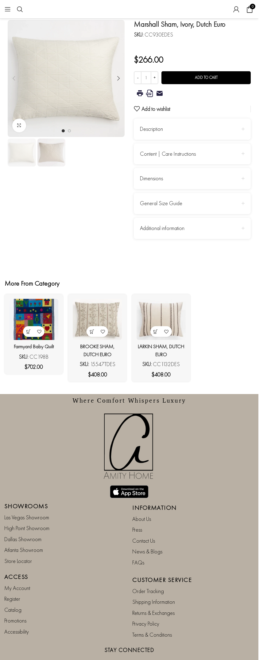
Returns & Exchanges (153, 596)
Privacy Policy (145, 607)
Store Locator (18, 544)
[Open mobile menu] (8, 9)
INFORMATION (154, 491)
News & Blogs (147, 534)
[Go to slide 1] (63, 130)
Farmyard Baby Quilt (32, 343)
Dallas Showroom (22, 522)
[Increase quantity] (154, 77)
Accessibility (16, 615)
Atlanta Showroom (23, 533)
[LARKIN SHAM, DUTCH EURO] (161, 318)
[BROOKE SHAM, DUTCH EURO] (97, 318)
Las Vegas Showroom (26, 500)
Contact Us (143, 524)
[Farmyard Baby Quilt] (32, 318)
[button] (14, 78)
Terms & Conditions (152, 618)
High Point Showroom (26, 511)
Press (137, 513)
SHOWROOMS (26, 490)
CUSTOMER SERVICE (162, 563)
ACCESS (16, 560)
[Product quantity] (146, 77)
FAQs (138, 545)
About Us (141, 502)
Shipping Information (153, 585)
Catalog (12, 593)
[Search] (20, 9)
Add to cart (206, 77)
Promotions (15, 603)
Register (12, 582)
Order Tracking (148, 574)
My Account (17, 571)
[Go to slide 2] (69, 130)
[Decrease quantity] (137, 77)
